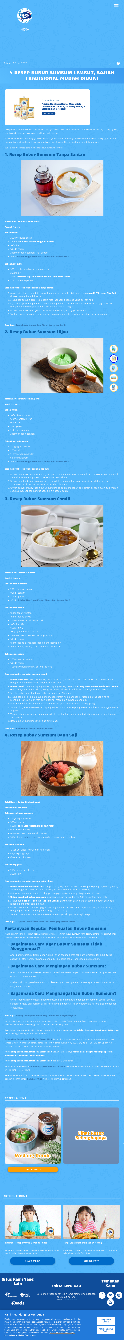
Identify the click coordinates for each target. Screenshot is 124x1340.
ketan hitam (30, 837)
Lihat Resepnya (33, 1169)
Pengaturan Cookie (106, 1321)
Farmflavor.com (70, 1300)
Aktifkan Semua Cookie (106, 1330)
